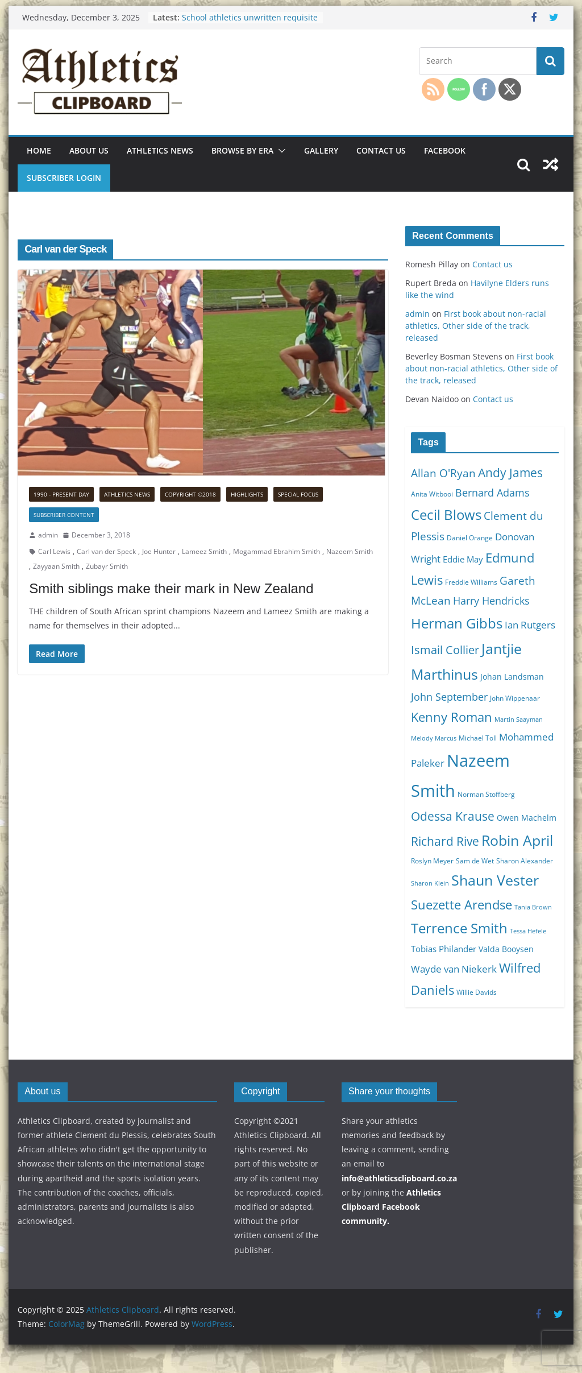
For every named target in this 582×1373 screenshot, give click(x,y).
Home (39, 150)
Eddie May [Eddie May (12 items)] (463, 559)
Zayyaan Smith (56, 566)
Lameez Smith (204, 551)
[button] (279, 151)
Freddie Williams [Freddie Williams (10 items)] (471, 582)
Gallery (321, 150)
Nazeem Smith (349, 551)
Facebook (444, 150)
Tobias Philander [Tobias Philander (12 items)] (443, 948)
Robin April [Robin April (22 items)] (517, 840)
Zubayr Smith (107, 566)
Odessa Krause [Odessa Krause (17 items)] (452, 816)
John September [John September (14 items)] (449, 697)
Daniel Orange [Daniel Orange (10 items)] (470, 538)
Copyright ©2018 (190, 494)
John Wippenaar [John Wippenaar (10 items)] (515, 698)
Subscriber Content (64, 515)
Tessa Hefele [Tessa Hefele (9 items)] (528, 931)
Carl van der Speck (106, 551)
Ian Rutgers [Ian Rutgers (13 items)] (530, 624)
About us (89, 150)
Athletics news (160, 150)
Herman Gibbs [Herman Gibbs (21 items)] (456, 623)
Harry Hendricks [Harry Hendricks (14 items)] (491, 600)
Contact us (381, 150)
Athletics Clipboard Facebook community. (391, 1206)
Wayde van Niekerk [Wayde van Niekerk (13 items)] (454, 968)
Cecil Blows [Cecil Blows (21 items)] (446, 514)
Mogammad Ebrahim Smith (276, 551)
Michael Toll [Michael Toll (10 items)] (478, 738)
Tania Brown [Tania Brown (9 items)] (533, 907)
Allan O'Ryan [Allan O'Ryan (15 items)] (443, 473)
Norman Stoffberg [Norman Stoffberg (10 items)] (486, 794)
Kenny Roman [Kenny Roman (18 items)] (451, 716)
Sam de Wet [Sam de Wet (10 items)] (475, 861)
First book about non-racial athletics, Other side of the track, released (475, 325)
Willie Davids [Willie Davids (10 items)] (476, 992)
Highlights (247, 494)
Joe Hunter (159, 551)
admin (48, 535)
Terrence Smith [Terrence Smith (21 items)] (459, 928)
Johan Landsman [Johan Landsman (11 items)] (512, 676)
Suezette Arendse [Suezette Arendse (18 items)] (461, 904)
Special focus (298, 494)
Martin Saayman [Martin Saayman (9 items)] (518, 719)
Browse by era (242, 150)
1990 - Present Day (61, 494)
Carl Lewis (54, 551)
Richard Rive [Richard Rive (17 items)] (445, 841)
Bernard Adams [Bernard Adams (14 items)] (492, 492)
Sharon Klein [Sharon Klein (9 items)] (430, 883)
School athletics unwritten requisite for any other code (250, 23)
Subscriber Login (64, 177)
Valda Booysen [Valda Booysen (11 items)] (506, 949)
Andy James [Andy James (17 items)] (510, 472)
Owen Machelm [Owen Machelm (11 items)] (526, 817)
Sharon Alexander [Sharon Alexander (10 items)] (524, 861)
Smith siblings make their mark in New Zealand (171, 588)
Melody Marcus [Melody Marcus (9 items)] (433, 738)
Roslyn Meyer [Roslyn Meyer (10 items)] (432, 861)
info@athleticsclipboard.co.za (399, 1178)
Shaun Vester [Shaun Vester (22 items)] (495, 880)
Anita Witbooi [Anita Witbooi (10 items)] (432, 494)
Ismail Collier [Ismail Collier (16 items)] (445, 649)
